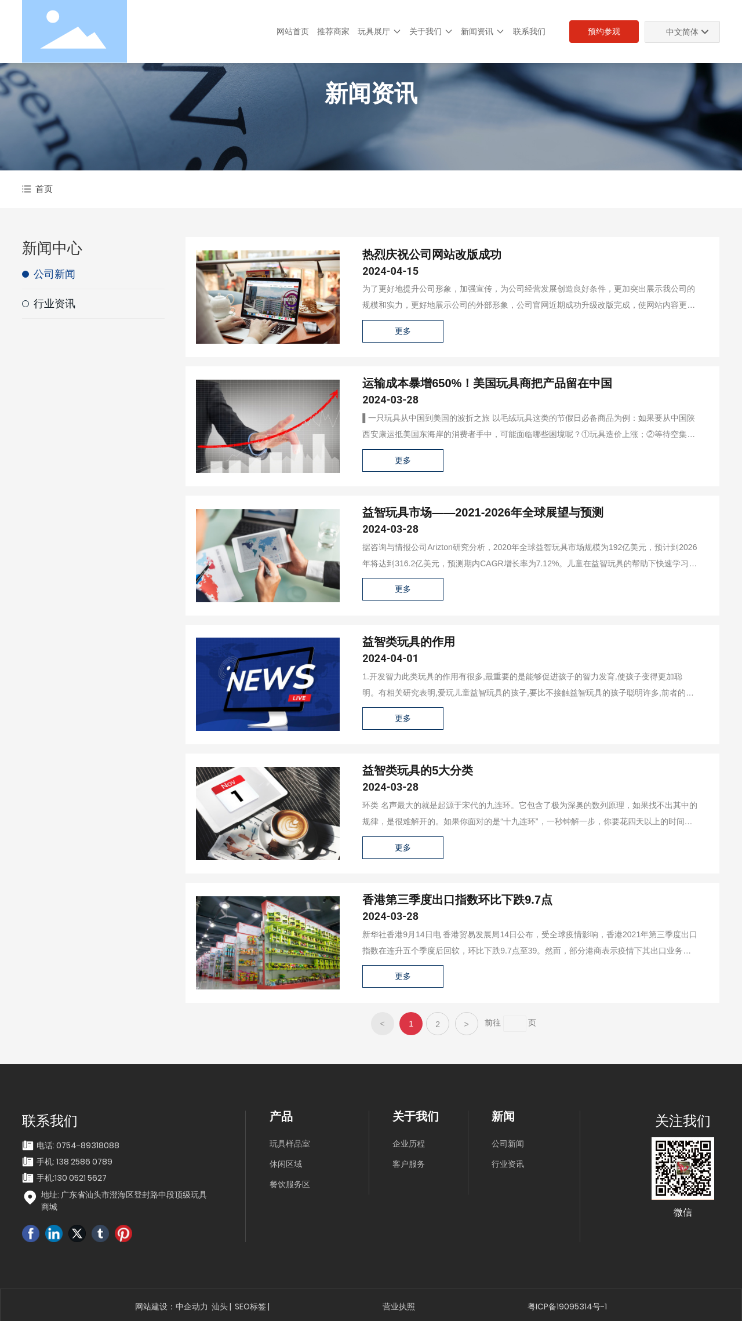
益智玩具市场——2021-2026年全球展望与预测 (482, 512)
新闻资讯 (371, 93)
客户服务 (408, 1164)
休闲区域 (286, 1164)
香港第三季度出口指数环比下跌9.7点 (457, 899)
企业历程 (408, 1143)
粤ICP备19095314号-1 (567, 1306)
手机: (45, 1178)
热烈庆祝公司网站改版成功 (431, 254)
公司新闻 (508, 1143)
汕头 (220, 1306)
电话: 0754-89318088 (78, 1145)
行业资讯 (508, 1164)
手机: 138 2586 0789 (74, 1161)
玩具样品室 (290, 1143)
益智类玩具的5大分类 (417, 770)
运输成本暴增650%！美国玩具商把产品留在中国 (487, 383)
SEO (242, 1306)
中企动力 (192, 1306)
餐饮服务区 (290, 1184)
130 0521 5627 (80, 1178)
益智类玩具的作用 (408, 641)
